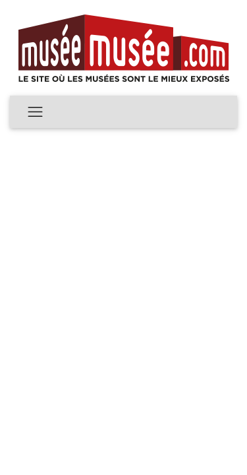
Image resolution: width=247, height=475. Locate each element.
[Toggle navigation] (35, 111)
